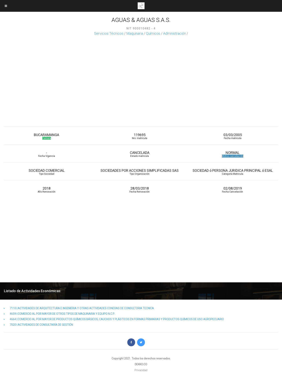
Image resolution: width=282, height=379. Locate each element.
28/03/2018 (139, 189)
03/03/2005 (232, 136)
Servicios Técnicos (108, 33)
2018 (46, 189)
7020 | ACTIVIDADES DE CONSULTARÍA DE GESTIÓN (38, 324)
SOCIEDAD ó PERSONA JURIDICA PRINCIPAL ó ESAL (232, 171)
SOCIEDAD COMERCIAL (46, 171)
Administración (174, 33)
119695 (139, 136)
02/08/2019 (232, 189)
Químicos (153, 33)
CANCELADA (139, 154)
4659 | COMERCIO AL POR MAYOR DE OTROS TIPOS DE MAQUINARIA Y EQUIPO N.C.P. (59, 313)
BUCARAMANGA (46, 136)
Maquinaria (134, 33)
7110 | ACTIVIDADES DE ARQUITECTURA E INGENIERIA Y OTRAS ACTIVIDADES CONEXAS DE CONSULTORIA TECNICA (79, 308)
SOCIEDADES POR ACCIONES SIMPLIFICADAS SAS (139, 171)
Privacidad (141, 370)
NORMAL (232, 154)
